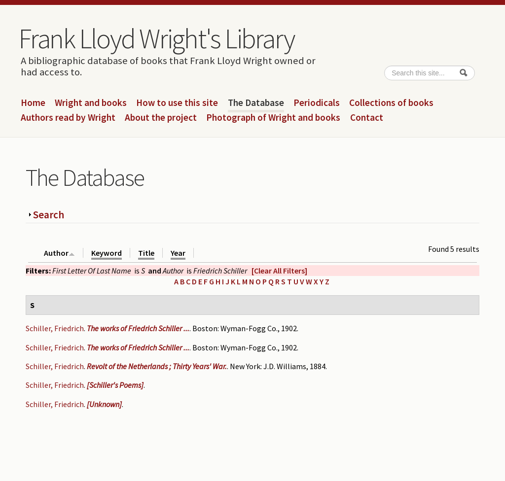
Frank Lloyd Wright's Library (156, 38)
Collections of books (391, 103)
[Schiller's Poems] (115, 385)
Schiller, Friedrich (55, 328)
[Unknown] (104, 404)
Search (48, 214)
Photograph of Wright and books (273, 117)
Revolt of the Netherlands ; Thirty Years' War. (157, 366)
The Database (256, 103)
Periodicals (316, 103)
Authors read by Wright (68, 117)
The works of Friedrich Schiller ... (138, 328)
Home (33, 103)
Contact (366, 117)
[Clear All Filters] (279, 270)
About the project (161, 117)
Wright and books (91, 103)
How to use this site (177, 103)
